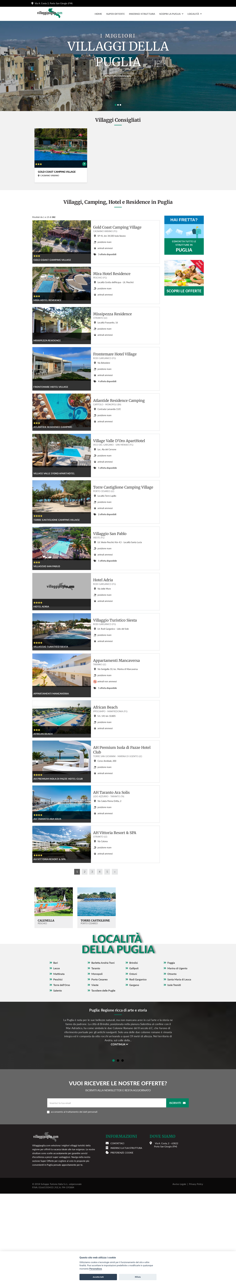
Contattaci (117, 1234)
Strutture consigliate (118, 74)
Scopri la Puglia (171, 13)
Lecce (56, 1059)
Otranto (172, 1065)
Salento (57, 1081)
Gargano (134, 1076)
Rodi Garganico (138, 1070)
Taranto (95, 1059)
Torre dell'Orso (61, 1076)
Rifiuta (138, 1277)
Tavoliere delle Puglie (103, 1081)
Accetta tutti (98, 1277)
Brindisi (133, 1054)
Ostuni (133, 1065)
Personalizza (95, 1269)
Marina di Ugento (177, 1059)
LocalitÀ (195, 13)
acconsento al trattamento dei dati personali (93, 1203)
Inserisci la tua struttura (126, 1239)
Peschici (57, 1070)
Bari (55, 1054)
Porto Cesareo (99, 1070)
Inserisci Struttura (142, 13)
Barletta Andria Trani (103, 1054)
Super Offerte (115, 13)
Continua (119, 1135)
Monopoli (96, 1065)
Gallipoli (133, 1059)
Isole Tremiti (174, 1076)
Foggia (171, 1054)
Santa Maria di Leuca (179, 1070)
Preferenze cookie (121, 1244)
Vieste (94, 1076)
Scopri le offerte (184, 291)
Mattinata (59, 1065)
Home (98, 13)
